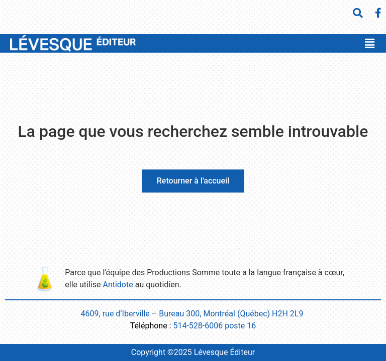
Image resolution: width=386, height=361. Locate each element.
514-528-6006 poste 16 (214, 325)
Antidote (118, 284)
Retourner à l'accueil (193, 181)
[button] (369, 43)
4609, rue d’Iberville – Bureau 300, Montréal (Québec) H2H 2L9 (193, 313)
